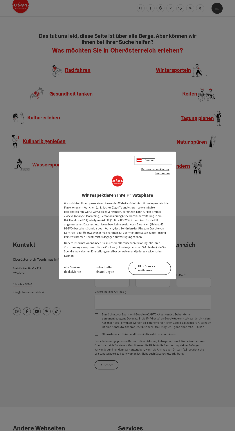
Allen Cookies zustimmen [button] (147, 268)
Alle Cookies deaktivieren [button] (72, 269)
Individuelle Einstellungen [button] (104, 269)
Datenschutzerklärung (155, 169)
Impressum (162, 173)
